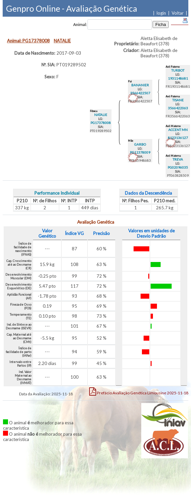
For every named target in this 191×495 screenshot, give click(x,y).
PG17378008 (100, 123)
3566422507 (140, 93)
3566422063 (178, 108)
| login (160, 13)
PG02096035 (178, 167)
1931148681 (178, 78)
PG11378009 (140, 152)
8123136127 (178, 138)
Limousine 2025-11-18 (138, 391)
